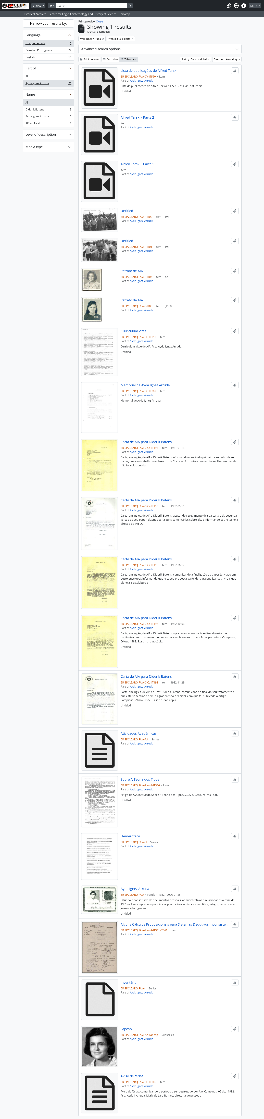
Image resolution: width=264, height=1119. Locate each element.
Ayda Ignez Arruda (48, 84)
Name (30, 94)
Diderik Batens (48, 110)
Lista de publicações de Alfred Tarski (149, 71)
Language (33, 35)
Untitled (127, 211)
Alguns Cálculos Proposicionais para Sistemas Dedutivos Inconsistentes (175, 924)
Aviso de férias (132, 1076)
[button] (229, 5)
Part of (31, 68)
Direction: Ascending (226, 59)
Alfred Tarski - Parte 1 (137, 164)
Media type (34, 147)
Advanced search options (101, 49)
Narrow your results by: (48, 23)
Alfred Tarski (48, 124)
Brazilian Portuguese (48, 51)
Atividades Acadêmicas (139, 733)
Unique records (48, 44)
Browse (37, 5)
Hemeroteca (130, 836)
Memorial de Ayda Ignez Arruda (145, 385)
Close (99, 21)
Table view (128, 59)
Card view (110, 59)
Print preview (89, 59)
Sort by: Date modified (194, 59)
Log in (254, 5)
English (48, 57)
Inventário (128, 982)
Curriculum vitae (133, 331)
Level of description (41, 134)
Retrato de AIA (132, 271)
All (27, 76)
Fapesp (126, 1029)
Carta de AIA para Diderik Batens (146, 442)
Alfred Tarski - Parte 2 (137, 117)
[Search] (91, 5)
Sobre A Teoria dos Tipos (140, 779)
